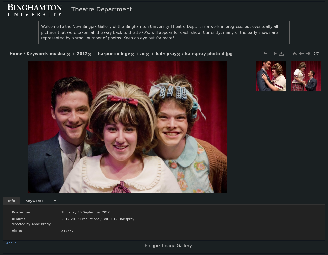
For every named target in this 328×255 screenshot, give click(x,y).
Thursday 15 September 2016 (86, 212)
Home (16, 54)
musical (58, 54)
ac (142, 54)
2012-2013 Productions (80, 219)
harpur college (114, 54)
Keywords (37, 54)
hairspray (166, 54)
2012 (82, 54)
